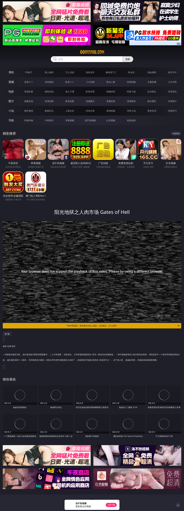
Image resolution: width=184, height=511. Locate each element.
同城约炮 (28, 120)
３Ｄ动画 (90, 81)
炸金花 (131, 72)
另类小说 (131, 110)
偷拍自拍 (49, 91)
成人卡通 (69, 91)
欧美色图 (69, 101)
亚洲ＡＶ (28, 81)
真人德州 (49, 72)
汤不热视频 (90, 120)
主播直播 (151, 81)
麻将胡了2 (111, 72)
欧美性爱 (90, 91)
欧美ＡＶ (69, 81)
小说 (11, 111)
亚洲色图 (49, 101)
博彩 (11, 72)
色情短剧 (131, 120)
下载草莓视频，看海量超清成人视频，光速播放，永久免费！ (123, 325)
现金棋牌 (151, 72)
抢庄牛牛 (172, 72)
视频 (11, 82)
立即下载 (111, 505)
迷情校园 (110, 110)
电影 (11, 91)
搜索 (128, 59)
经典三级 (131, 91)
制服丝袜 (110, 91)
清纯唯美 (131, 101)
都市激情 (28, 110)
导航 (11, 120)
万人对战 (69, 72)
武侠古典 (90, 110)
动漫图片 (90, 101)
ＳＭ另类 (172, 81)
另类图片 (172, 101)
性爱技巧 (172, 110)
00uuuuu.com (92, 52)
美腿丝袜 (110, 101)
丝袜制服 (131, 81)
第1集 (7, 334)
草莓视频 (69, 120)
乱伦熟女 (151, 91)
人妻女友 (69, 110)
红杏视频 (110, 120)
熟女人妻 (110, 81)
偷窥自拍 (28, 101)
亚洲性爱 (28, 91)
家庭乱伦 (49, 110)
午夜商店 (49, 120)
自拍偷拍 (49, 81)
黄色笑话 (151, 110)
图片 (11, 101)
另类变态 (172, 91)
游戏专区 (90, 72)
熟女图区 (151, 101)
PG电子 (28, 72)
